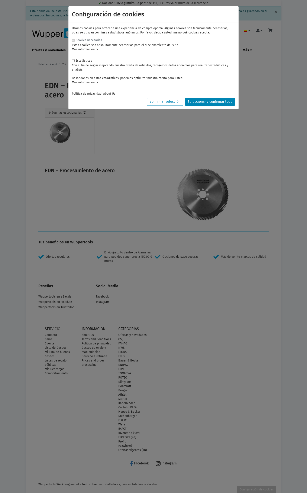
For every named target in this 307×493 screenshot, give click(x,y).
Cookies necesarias (89, 40)
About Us (109, 93)
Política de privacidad (86, 93)
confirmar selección (165, 102)
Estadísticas (84, 60)
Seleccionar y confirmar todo (210, 102)
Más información (85, 49)
